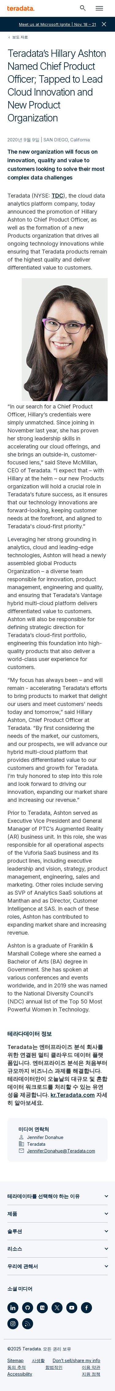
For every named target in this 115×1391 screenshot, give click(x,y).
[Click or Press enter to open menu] (99, 8)
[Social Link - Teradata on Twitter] (57, 1307)
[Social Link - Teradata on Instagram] (12, 1323)
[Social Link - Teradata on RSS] (27, 1323)
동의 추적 (16, 1367)
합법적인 (54, 1367)
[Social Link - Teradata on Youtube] (71, 1307)
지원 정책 (91, 1374)
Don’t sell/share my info (76, 1360)
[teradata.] (20, 8)
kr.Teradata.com (73, 1095)
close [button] (104, 24)
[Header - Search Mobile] (83, 8)
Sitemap (15, 1360)
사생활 (38, 1360)
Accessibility (19, 1374)
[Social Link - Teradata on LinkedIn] (12, 1307)
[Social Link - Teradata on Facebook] (86, 1307)
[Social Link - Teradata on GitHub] (27, 1307)
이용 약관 (91, 1367)
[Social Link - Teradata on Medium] (42, 1307)
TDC (57, 195)
